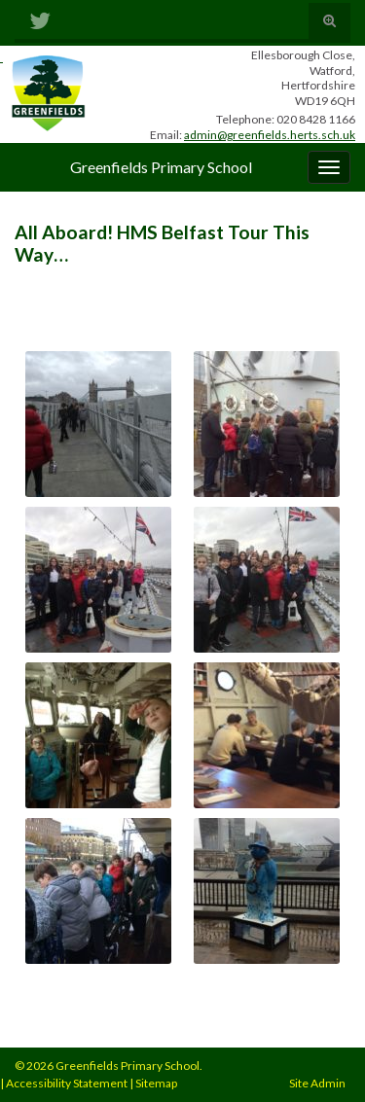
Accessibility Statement (67, 1083)
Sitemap (156, 1083)
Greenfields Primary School (161, 167)
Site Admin (317, 1083)
